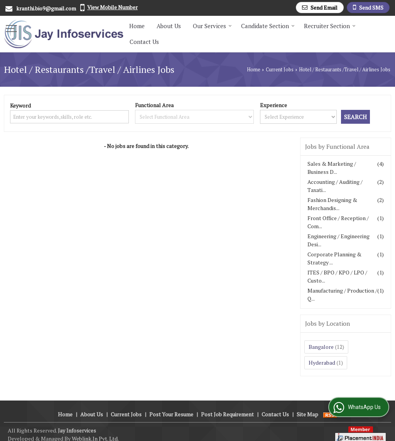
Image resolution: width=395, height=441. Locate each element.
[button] (112, 7)
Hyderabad (322, 362)
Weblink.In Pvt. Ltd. (95, 430)
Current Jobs (280, 69)
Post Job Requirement (227, 406)
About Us (169, 26)
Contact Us (144, 41)
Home (137, 26)
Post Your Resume (171, 406)
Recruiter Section (330, 26)
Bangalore (321, 346)
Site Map (307, 406)
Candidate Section (268, 26)
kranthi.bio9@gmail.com (46, 8)
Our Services (212, 26)
